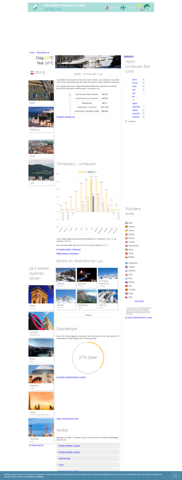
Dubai (33, 412)
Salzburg (34, 129)
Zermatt (60, 283)
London (34, 332)
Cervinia (102, 305)
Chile (130, 297)
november (136, 113)
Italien (32, 362)
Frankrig (32, 308)
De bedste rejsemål (36, 445)
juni (133, 96)
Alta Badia (82, 305)
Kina (130, 286)
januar (134, 79)
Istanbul (34, 385)
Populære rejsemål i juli (65, 117)
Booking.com (128, 56)
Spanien (131, 234)
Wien (32, 102)
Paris (32, 305)
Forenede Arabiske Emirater (40, 415)
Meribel (60, 305)
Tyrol (61, 465)
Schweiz (131, 238)
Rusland (131, 282)
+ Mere (88, 315)
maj (133, 93)
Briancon (82, 283)
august (134, 103)
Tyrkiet (32, 388)
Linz (32, 182)
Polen (130, 274)
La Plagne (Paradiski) (104, 282)
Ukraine (131, 230)
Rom (32, 358)
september (136, 107)
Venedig (34, 438)
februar (135, 83)
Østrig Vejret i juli (43, 52)
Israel (130, 278)
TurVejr (31, 52)
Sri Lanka (131, 289)
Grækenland (133, 263)
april (133, 89)
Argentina (131, 270)
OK (175, 475)
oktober (135, 110)
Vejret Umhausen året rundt (67, 419)
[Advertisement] (91, 32)
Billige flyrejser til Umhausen (67, 253)
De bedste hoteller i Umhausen (68, 249)
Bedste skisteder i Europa (70, 446)
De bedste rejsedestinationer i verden (71, 377)
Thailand (131, 267)
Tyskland (131, 227)
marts (134, 86)
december (136, 117)
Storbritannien (35, 335)
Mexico (131, 249)
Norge (130, 293)
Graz (32, 156)
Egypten (131, 257)
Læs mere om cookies (34, 477)
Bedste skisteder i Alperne (70, 452)
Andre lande (139, 301)
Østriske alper (65, 458)
